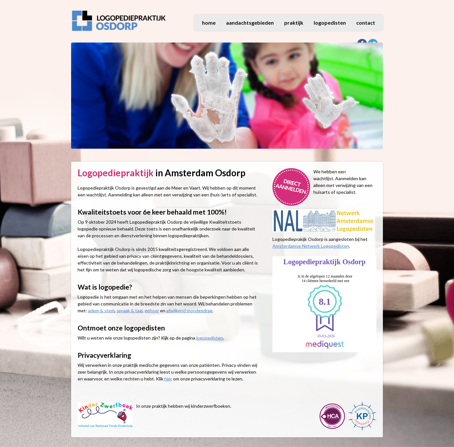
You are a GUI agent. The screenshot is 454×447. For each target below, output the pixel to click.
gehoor (152, 310)
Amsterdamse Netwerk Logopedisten (310, 246)
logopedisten (330, 22)
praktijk (293, 22)
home (209, 22)
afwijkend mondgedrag (189, 310)
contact (365, 22)
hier (168, 378)
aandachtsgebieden (250, 22)
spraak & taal (130, 310)
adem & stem (101, 310)
